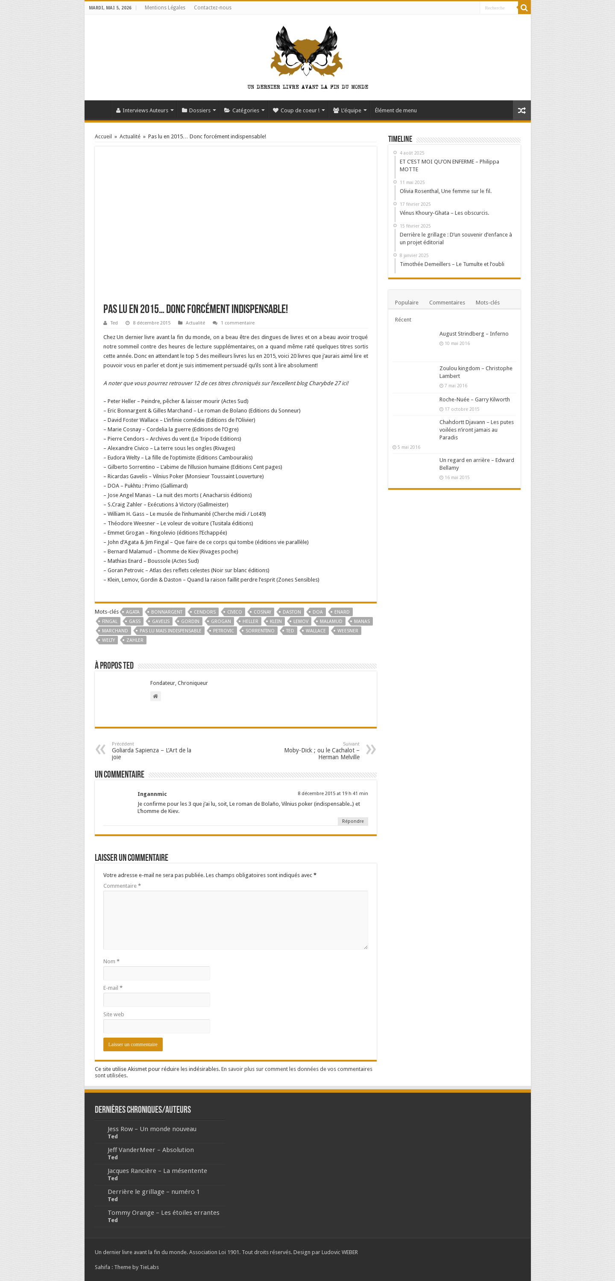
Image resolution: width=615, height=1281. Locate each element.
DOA (318, 612)
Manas (362, 621)
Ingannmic (152, 794)
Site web (113, 1014)
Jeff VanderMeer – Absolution (151, 1150)
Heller (250, 621)
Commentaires (447, 302)
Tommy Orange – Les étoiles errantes (164, 1213)
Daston (292, 612)
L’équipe (347, 110)
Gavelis (161, 621)
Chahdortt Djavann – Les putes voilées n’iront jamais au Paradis (476, 430)
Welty (108, 640)
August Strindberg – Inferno (474, 333)
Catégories (241, 110)
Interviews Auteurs (142, 110)
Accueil (100, 109)
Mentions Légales (165, 8)
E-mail (113, 988)
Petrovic (223, 631)
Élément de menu (396, 110)
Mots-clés (488, 302)
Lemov (300, 621)
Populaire (407, 302)
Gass (135, 621)
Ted (114, 323)
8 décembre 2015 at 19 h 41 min (333, 793)
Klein (276, 621)
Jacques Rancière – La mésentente (157, 1171)
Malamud (331, 621)
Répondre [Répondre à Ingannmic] (353, 821)
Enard (342, 612)
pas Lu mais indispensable (171, 631)
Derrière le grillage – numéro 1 (154, 1192)
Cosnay (262, 612)
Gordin (190, 621)
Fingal (109, 621)
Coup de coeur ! (296, 110)
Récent (403, 319)
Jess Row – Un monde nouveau (152, 1129)
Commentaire (122, 886)
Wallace (316, 631)
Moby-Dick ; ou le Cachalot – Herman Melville (316, 750)
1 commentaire (238, 323)
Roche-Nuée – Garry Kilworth (474, 399)
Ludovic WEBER (340, 1252)
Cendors (205, 612)
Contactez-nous (212, 8)
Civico (234, 612)
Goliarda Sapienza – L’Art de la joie (155, 750)
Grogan (221, 621)
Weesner (347, 631)
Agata (133, 612)
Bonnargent (166, 612)
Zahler (135, 640)
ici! (344, 383)
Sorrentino (260, 631)
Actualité (130, 136)
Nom (111, 961)
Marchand (115, 631)
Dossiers (196, 110)
